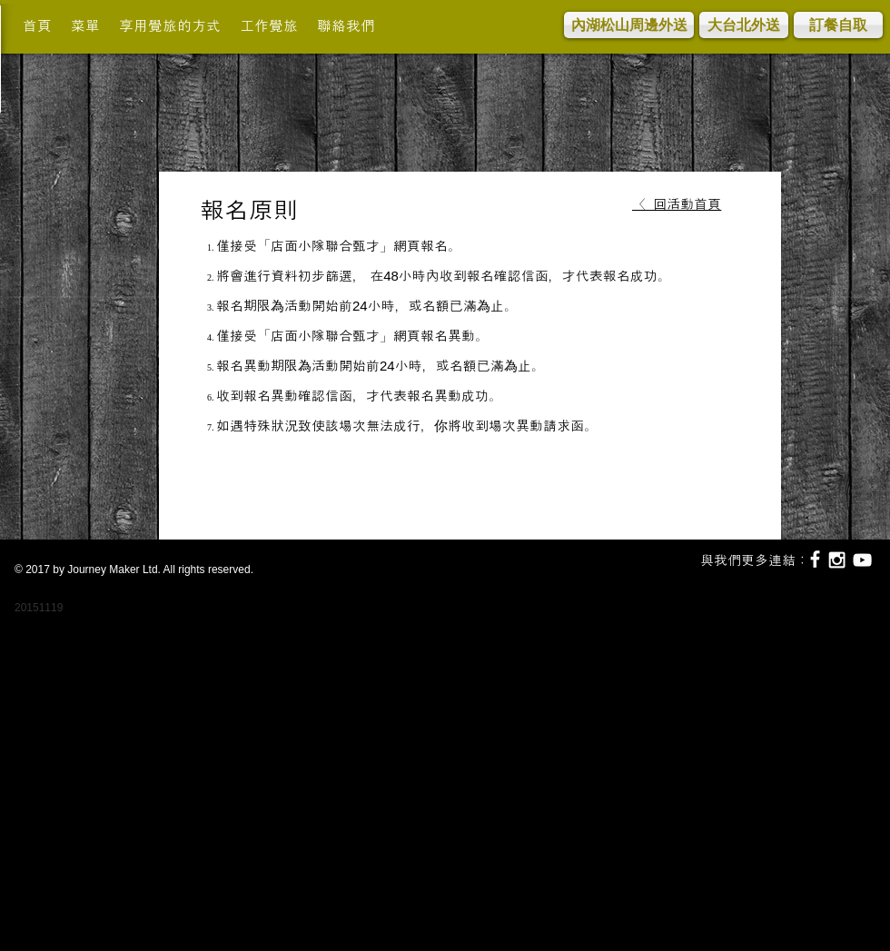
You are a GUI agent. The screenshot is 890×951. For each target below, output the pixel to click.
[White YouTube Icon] (862, 560)
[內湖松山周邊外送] (629, 25)
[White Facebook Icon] (815, 559)
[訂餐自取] (838, 25)
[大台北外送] (743, 25)
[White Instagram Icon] (837, 560)
